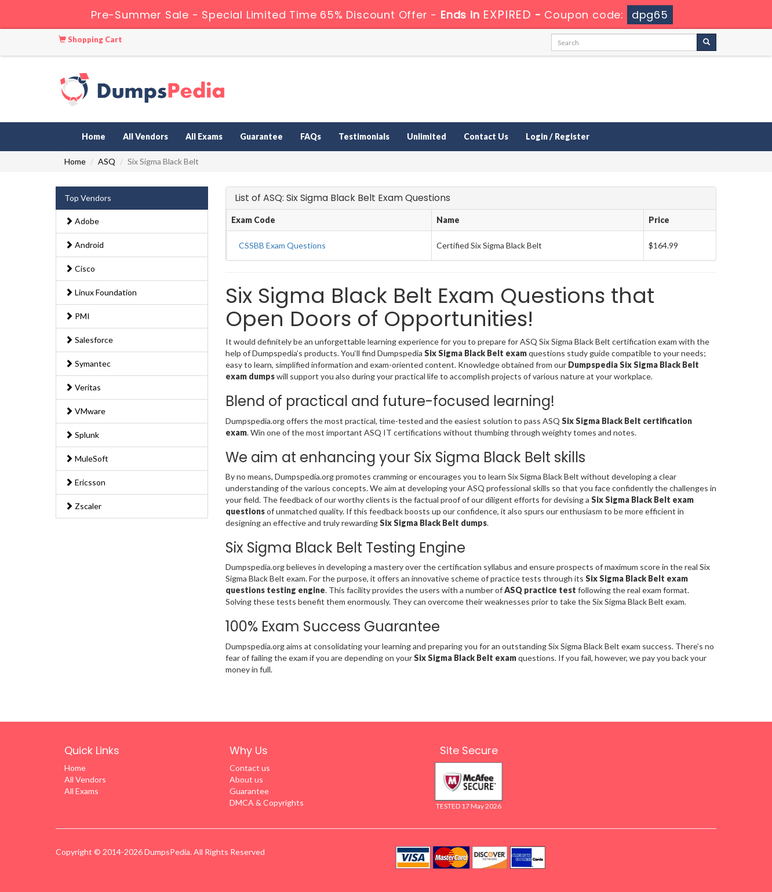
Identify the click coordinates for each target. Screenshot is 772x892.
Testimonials (363, 136)
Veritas (83, 387)
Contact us (250, 768)
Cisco (80, 268)
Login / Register (557, 136)
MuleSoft (86, 458)
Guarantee (261, 136)
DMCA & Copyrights (267, 802)
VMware (85, 411)
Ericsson (85, 482)
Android (84, 245)
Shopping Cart (90, 39)
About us (246, 779)
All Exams (204, 136)
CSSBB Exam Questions (282, 245)
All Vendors (145, 136)
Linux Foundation (101, 292)
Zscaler (83, 506)
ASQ (106, 161)
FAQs (310, 136)
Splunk (82, 435)
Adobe (82, 221)
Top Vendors (87, 198)
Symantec (88, 363)
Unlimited (426, 136)
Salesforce (89, 340)
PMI (77, 316)
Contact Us (486, 136)
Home (93, 136)
